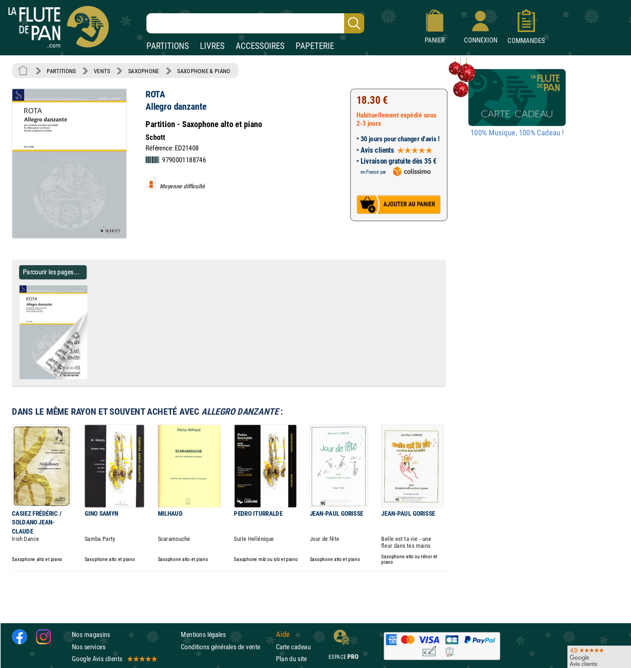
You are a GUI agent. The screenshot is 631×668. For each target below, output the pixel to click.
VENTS (102, 71)
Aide (283, 634)
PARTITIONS (167, 46)
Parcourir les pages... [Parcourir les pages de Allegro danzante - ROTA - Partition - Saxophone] (51, 272)
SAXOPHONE (143, 71)
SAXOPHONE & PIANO (203, 71)
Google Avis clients (114, 659)
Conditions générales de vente (226, 647)
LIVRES (212, 46)
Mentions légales (203, 634)
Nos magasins (91, 634)
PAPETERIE (315, 46)
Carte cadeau (293, 647)
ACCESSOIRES (260, 46)
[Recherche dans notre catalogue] (255, 23)
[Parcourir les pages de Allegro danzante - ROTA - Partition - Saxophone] (91, 377)
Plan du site (291, 659)
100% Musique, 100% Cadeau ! (517, 133)
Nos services (88, 647)
